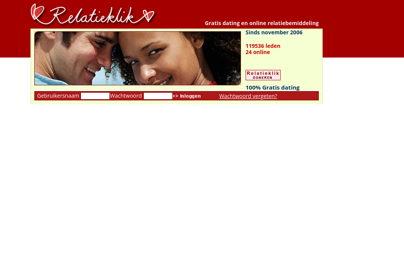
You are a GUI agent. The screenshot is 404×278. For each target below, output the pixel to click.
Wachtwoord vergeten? (248, 96)
